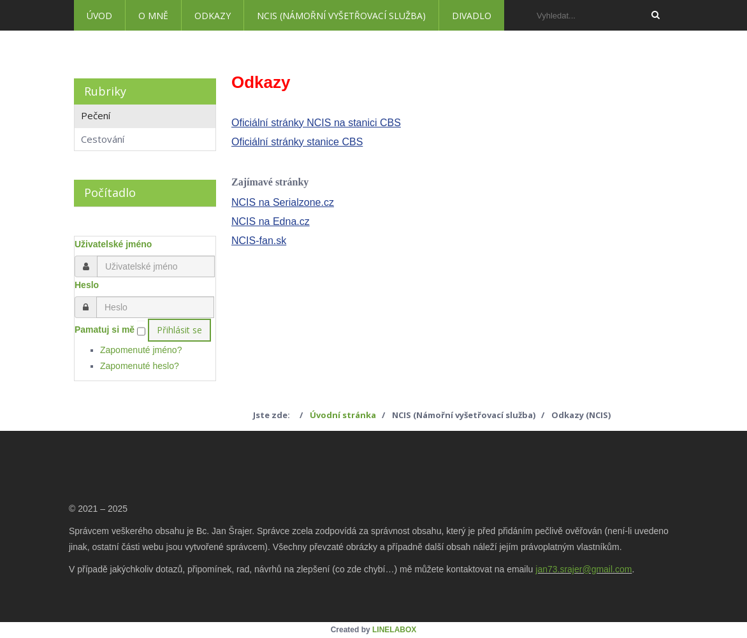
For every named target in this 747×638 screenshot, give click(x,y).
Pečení (95, 115)
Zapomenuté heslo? (139, 366)
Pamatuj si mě (104, 329)
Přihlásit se (179, 330)
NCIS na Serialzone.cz (282, 202)
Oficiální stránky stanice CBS (297, 141)
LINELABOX (394, 629)
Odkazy (212, 16)
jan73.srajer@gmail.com (583, 569)
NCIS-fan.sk (258, 240)
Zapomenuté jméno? (141, 350)
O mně (153, 16)
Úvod (99, 16)
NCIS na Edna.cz (270, 221)
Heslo (87, 285)
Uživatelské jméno (113, 244)
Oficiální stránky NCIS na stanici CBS (316, 122)
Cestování (102, 139)
